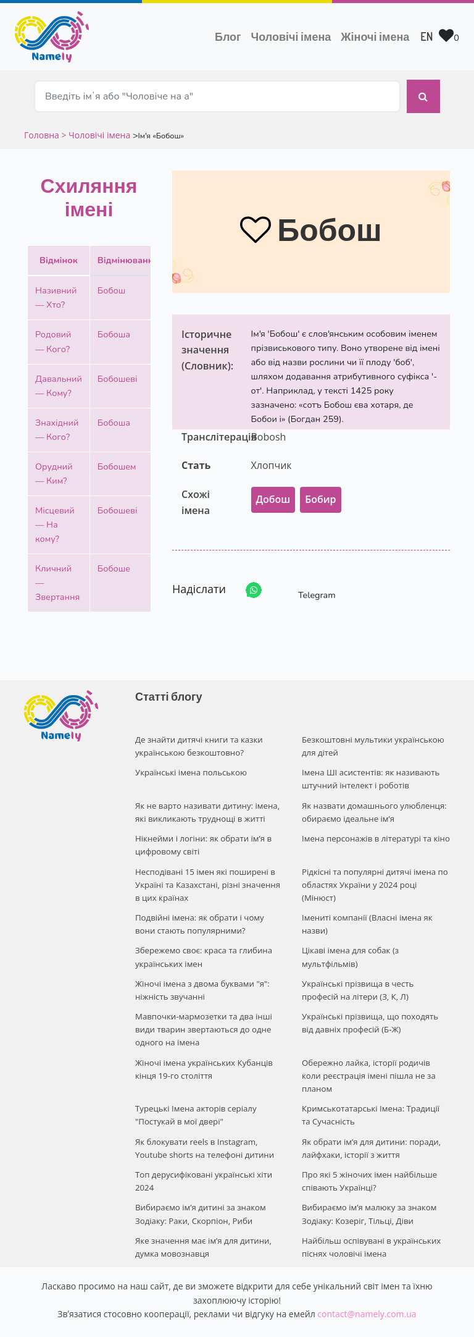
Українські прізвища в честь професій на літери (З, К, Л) (376, 975)
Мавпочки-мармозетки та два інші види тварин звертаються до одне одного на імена (202, 1013)
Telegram (305, 584)
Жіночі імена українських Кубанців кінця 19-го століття (202, 1052)
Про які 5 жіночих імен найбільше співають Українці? (368, 1148)
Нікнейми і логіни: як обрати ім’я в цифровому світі (202, 835)
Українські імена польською (190, 764)
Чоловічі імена (293, 35)
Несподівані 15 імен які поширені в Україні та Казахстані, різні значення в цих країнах (206, 873)
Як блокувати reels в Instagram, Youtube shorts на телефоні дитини (203, 1116)
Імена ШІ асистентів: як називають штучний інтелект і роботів (370, 771)
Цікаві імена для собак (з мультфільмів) (349, 944)
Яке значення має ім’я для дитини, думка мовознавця (202, 1211)
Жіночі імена (375, 36)
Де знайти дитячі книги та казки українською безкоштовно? (197, 739)
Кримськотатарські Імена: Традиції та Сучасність (374, 1084)
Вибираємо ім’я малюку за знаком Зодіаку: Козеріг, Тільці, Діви (368, 1180)
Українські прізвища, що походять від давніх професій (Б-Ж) (375, 1007)
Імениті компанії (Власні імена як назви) (366, 912)
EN (426, 36)
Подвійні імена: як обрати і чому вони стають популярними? (198, 912)
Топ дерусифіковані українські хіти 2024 (202, 1148)
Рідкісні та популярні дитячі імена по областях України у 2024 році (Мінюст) (374, 873)
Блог (228, 36)
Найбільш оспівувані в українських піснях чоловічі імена (370, 1211)
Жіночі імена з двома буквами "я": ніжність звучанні (201, 975)
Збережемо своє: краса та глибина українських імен (202, 944)
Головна (42, 128)
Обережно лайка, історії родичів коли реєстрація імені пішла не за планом (375, 1052)
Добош (273, 493)
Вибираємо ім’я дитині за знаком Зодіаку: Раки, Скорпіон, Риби (199, 1180)
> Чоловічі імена (95, 128)
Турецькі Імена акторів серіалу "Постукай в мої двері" (194, 1084)
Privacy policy (312, 1316)
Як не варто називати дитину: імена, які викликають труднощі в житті (206, 803)
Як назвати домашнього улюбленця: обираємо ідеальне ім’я (373, 803)
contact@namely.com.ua (366, 1277)
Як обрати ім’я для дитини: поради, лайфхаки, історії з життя (370, 1116)
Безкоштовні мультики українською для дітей (372, 739)
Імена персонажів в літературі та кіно (374, 828)
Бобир (320, 493)
